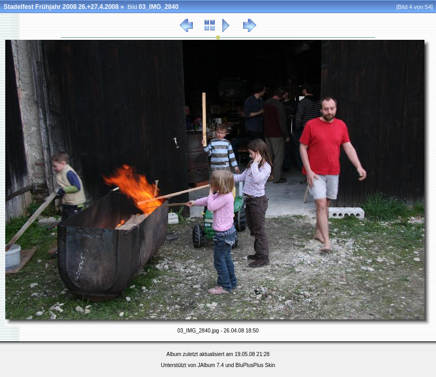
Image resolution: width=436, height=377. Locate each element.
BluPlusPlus (249, 365)
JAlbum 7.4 (211, 365)
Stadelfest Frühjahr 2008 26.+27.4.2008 (61, 6)
